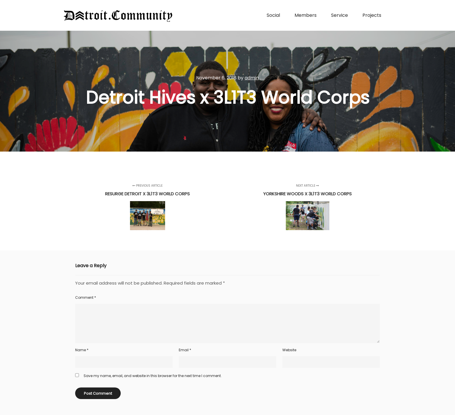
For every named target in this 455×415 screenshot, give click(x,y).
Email (185, 349)
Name (82, 349)
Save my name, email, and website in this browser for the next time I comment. (153, 375)
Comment (85, 297)
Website (289, 349)
